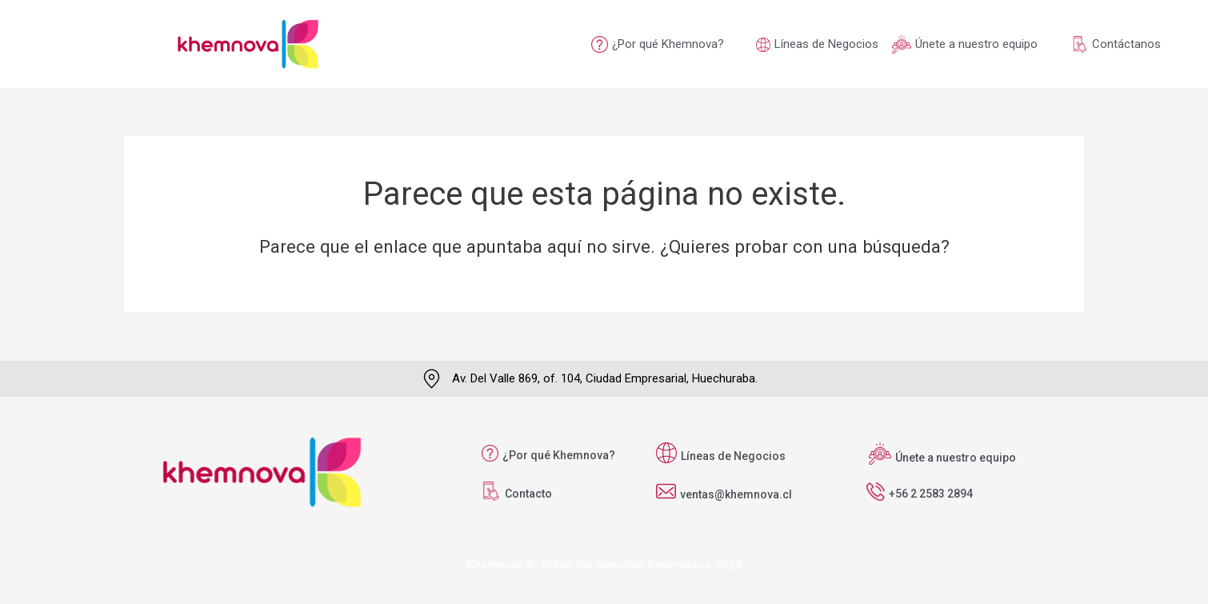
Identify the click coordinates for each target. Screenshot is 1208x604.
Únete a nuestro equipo (976, 44)
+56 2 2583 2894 (931, 493)
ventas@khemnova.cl (736, 494)
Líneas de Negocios (826, 44)
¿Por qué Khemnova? (668, 44)
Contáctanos (1126, 44)
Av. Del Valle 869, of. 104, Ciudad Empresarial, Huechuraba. (605, 378)
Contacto (528, 493)
